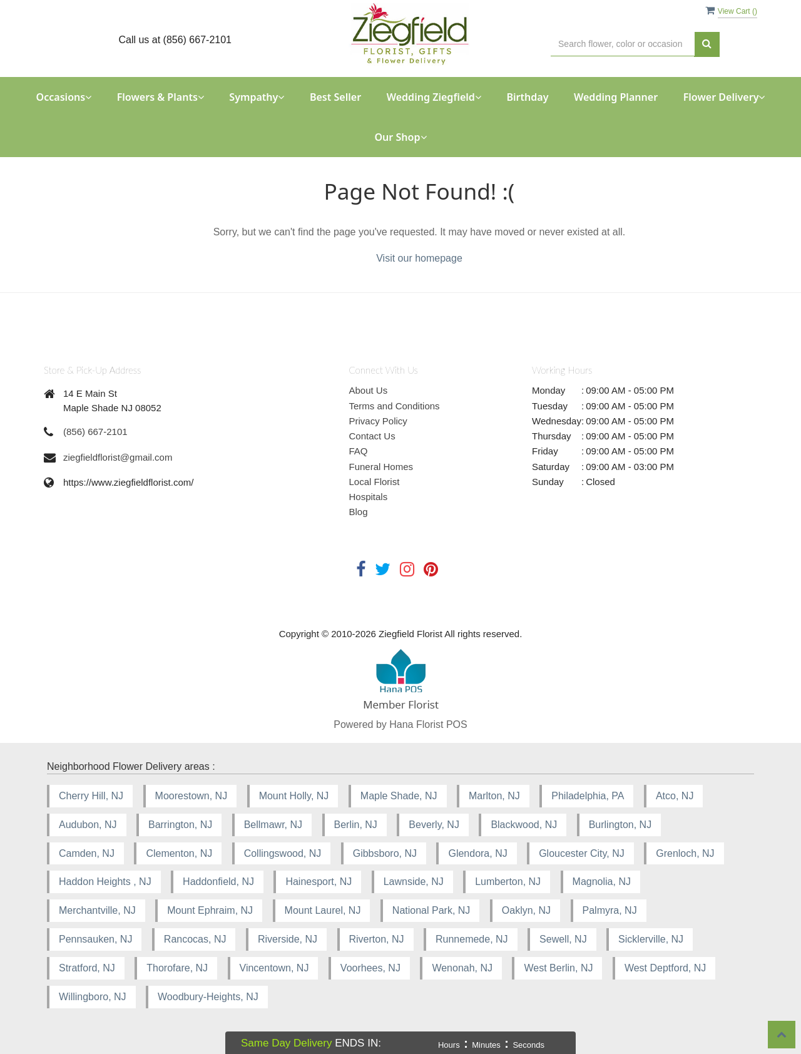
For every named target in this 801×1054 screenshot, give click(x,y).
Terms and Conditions (394, 406)
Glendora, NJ (477, 853)
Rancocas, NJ (195, 939)
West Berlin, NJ (558, 968)
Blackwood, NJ (524, 824)
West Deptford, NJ (665, 968)
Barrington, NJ (180, 824)
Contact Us (372, 436)
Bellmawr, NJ (273, 824)
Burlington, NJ (620, 824)
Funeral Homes (381, 466)
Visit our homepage (419, 258)
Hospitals (368, 496)
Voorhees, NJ (370, 968)
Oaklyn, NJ (526, 910)
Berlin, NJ (355, 824)
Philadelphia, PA (587, 795)
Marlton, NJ (494, 795)
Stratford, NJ (87, 968)
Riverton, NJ (376, 939)
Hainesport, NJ (318, 881)
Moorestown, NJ (191, 795)
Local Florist (374, 481)
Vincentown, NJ (274, 968)
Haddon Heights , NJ (105, 881)
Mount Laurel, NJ (323, 910)
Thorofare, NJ (177, 968)
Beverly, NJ (434, 824)
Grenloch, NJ (685, 853)
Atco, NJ (674, 795)
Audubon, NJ (88, 824)
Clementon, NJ (179, 853)
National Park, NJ (431, 910)
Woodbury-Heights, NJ (208, 996)
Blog (358, 511)
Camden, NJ (87, 853)
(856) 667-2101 (95, 431)
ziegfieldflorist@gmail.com (117, 457)
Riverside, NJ (287, 939)
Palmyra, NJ (610, 910)
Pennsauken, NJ (95, 939)
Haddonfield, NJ (218, 881)
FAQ (358, 451)
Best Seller (335, 97)
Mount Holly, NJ (294, 795)
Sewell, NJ (563, 939)
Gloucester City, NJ (582, 853)
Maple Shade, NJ (398, 795)
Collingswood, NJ (283, 853)
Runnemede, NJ (472, 939)
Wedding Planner (616, 97)
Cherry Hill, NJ (91, 795)
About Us (368, 390)
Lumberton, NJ (508, 881)
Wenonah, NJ (462, 968)
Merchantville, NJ (97, 910)
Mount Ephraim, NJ (210, 910)
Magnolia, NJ (602, 881)
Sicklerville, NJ (650, 939)
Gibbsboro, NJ (385, 853)
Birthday (527, 97)
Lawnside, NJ (414, 881)
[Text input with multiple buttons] (623, 44)
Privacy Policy (378, 421)
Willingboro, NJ (92, 996)
